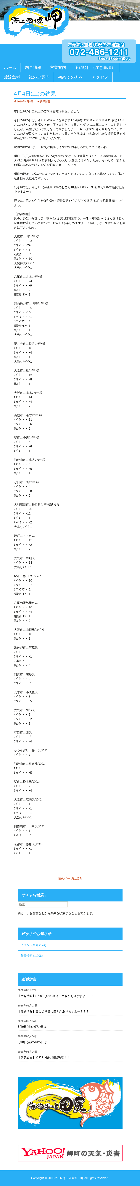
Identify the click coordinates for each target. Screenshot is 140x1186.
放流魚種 (12, 77)
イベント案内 (29, 945)
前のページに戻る (70, 878)
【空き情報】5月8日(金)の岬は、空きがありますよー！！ (56, 996)
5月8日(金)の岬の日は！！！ (37, 1042)
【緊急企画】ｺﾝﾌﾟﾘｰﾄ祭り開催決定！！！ (45, 1057)
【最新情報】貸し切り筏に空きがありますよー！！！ (53, 1011)
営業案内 (58, 67)
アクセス (100, 77)
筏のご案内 (39, 77)
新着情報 (27, 955)
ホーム (10, 67)
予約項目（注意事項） (95, 67)
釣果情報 (33, 67)
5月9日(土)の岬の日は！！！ (37, 1026)
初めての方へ (70, 77)
